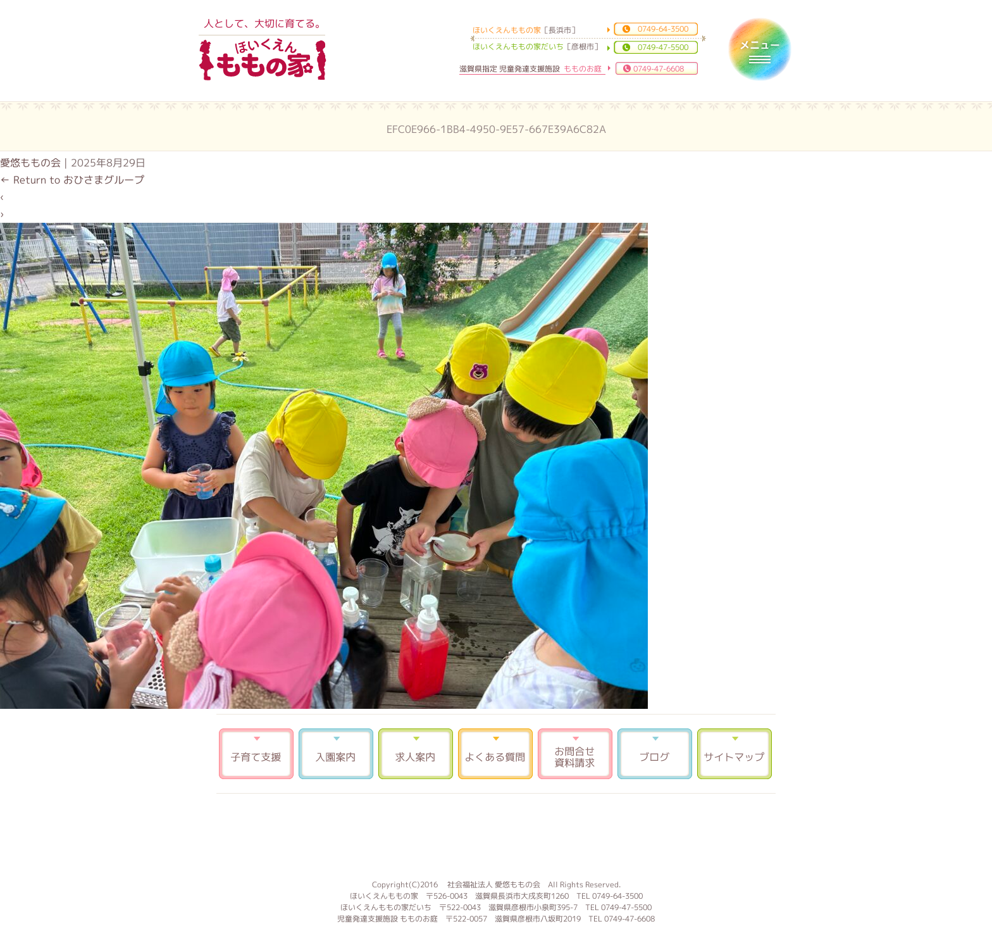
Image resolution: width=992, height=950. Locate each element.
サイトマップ (734, 753)
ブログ (654, 753)
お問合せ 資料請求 (575, 753)
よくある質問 (495, 753)
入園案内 (336, 753)
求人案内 (415, 753)
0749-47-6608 (658, 68)
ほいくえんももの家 (262, 60)
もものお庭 (496, 834)
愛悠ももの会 (30, 163)
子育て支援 (256, 753)
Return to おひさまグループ (72, 180)
